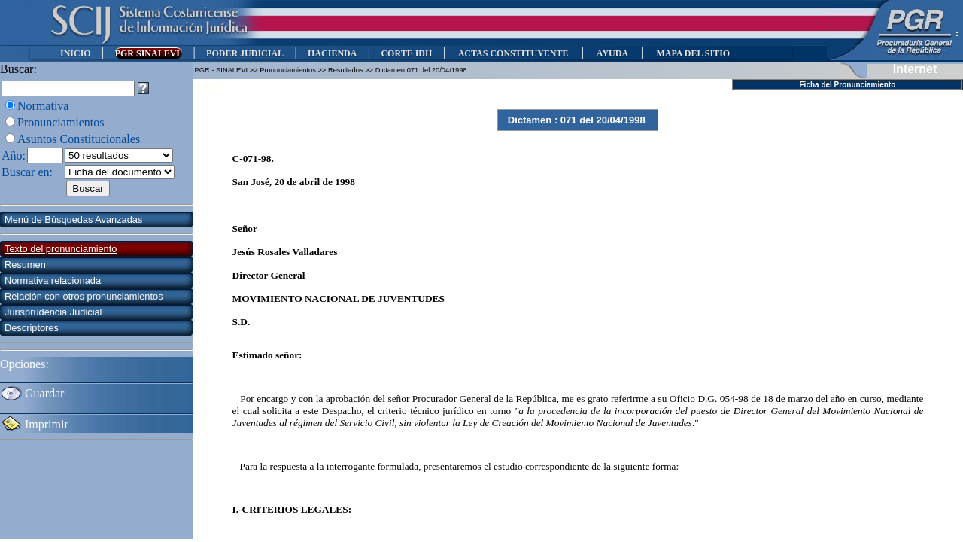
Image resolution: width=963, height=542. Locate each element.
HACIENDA (332, 53)
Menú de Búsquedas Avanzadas (73, 219)
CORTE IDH (406, 53)
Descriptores (32, 327)
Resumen (25, 264)
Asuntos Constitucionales (78, 138)
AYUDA (612, 53)
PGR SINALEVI (148, 53)
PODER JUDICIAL (245, 53)
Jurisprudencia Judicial (53, 312)
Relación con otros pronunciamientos (84, 296)
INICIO (75, 53)
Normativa (42, 105)
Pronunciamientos (61, 122)
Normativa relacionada (53, 280)
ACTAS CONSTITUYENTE (513, 53)
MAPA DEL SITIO (693, 53)
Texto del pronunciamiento (61, 248)
